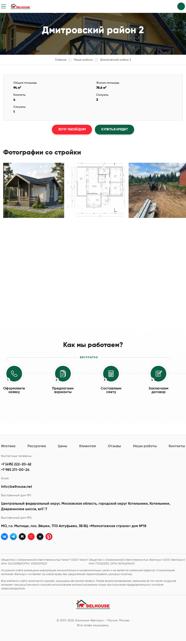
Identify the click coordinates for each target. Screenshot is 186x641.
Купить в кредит (114, 129)
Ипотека (8, 446)
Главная (60, 59)
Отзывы (114, 446)
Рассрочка (37, 446)
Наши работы (83, 59)
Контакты (177, 446)
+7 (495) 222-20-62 (16, 464)
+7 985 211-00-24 (15, 470)
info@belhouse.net (16, 487)
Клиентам (87, 446)
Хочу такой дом (72, 129)
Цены (62, 446)
